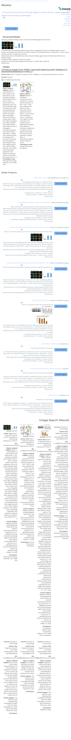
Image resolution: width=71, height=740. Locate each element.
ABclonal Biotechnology (60, 202)
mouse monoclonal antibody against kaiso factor (29, 227)
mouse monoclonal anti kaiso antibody (46, 369)
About (69, 11)
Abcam (65, 369)
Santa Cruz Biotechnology (59, 227)
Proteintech (64, 344)
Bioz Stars (67, 23)
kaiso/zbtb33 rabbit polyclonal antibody (34, 202)
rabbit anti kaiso (40, 178)
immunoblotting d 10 (40, 300)
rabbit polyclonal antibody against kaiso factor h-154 (28, 263)
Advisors (68, 18)
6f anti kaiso (54, 395)
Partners (68, 20)
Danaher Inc (64, 395)
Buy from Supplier (11, 28)
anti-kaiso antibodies (50, 344)
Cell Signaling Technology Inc (58, 178)
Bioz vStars (67, 25)
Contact (68, 21)
